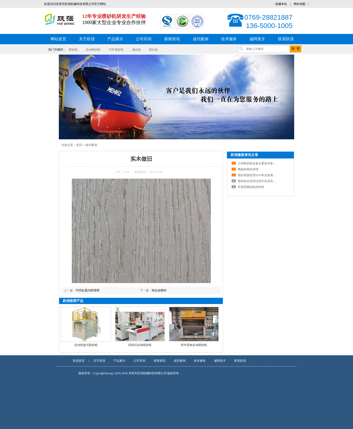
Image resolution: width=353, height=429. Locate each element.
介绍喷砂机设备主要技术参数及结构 (261, 163)
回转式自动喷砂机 (140, 345)
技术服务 (200, 360)
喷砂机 (73, 49)
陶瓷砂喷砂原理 (248, 169)
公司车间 (139, 360)
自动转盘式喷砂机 (86, 345)
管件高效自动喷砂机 (194, 345)
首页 (79, 145)
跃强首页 (79, 360)
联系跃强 (240, 360)
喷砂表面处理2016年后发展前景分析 (261, 175)
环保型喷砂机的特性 (251, 187)
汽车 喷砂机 (116, 49)
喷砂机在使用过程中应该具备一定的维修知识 (267, 181)
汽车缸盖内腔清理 (87, 290)
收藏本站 (281, 4)
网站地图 (299, 4)
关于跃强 (99, 360)
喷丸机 (153, 49)
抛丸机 (136, 49)
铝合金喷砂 (159, 290)
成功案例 (91, 145)
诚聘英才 (220, 360)
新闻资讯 (159, 360)
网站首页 (58, 39)
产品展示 (119, 360)
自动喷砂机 (93, 49)
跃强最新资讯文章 (244, 155)
